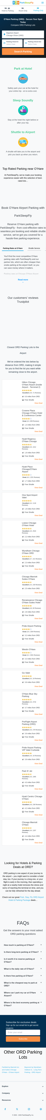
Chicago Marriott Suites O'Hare (29, 578)
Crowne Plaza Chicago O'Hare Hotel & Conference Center (32, 413)
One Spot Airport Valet (29, 496)
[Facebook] (5, 1109)
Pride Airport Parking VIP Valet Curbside (31, 748)
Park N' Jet (27, 771)
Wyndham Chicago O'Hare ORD (30, 552)
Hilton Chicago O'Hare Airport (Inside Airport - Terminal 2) (32, 384)
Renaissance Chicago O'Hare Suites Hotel (32, 601)
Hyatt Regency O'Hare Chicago (29, 440)
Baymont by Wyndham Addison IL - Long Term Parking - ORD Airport (33, 1069)
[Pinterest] (41, 1109)
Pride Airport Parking (31, 626)
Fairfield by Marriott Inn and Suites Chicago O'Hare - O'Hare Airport (10, 1069)
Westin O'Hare (28, 649)
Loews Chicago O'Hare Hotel (29, 524)
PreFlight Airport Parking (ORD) (29, 723)
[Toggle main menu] (42, 2)
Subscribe (23, 1039)
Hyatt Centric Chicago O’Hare (32, 797)
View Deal (38, 403)
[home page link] (23, 3)
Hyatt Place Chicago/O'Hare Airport (29, 469)
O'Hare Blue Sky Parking (29, 695)
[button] (23, 945)
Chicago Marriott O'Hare (29, 823)
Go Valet (26, 673)
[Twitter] (17, 1109)
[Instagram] (29, 1109)
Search (23, 51)
